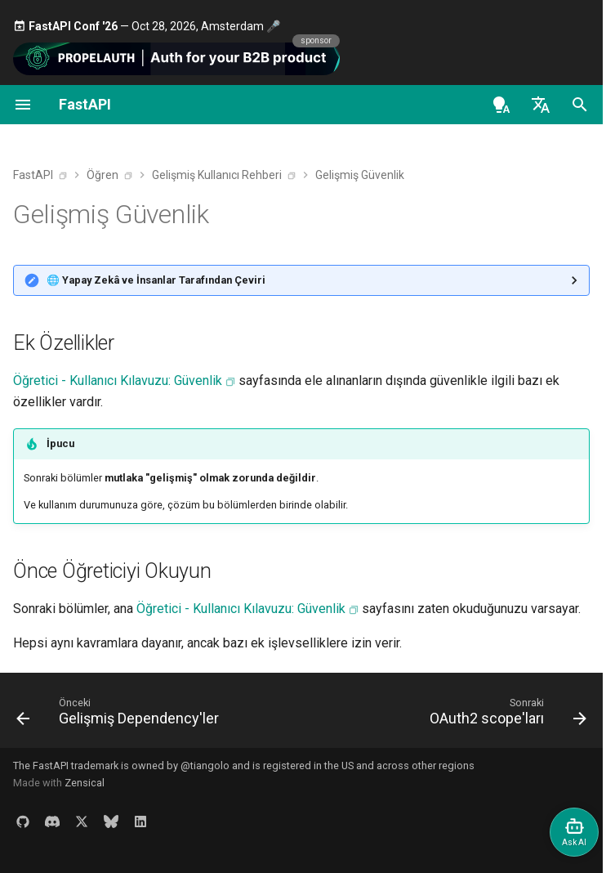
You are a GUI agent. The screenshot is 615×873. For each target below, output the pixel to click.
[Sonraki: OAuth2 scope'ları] (505, 715)
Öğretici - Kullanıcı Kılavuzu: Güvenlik (117, 380)
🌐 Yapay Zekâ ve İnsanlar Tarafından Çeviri (156, 280)
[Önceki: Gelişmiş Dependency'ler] (120, 715)
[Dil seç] (540, 104)
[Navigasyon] (23, 104)
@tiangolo (205, 765)
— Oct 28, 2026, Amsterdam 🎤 (146, 26)
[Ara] (580, 104)
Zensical (85, 783)
